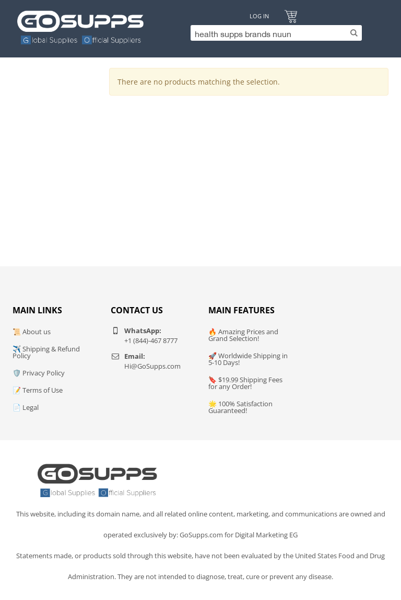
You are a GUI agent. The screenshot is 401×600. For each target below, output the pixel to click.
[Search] (274, 33)
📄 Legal (26, 407)
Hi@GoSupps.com (152, 366)
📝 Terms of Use (38, 390)
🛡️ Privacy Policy (39, 373)
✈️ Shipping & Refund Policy (46, 352)
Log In (259, 16)
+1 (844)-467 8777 (151, 340)
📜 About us (32, 331)
